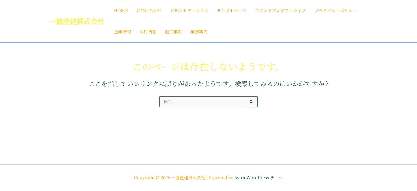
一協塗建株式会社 (76, 21)
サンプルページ (231, 10)
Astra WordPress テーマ (258, 178)
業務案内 (198, 32)
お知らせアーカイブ (189, 10)
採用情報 (147, 32)
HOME (121, 10)
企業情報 (122, 32)
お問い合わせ (149, 10)
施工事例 (173, 32)
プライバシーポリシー (335, 10)
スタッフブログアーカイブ (280, 10)
